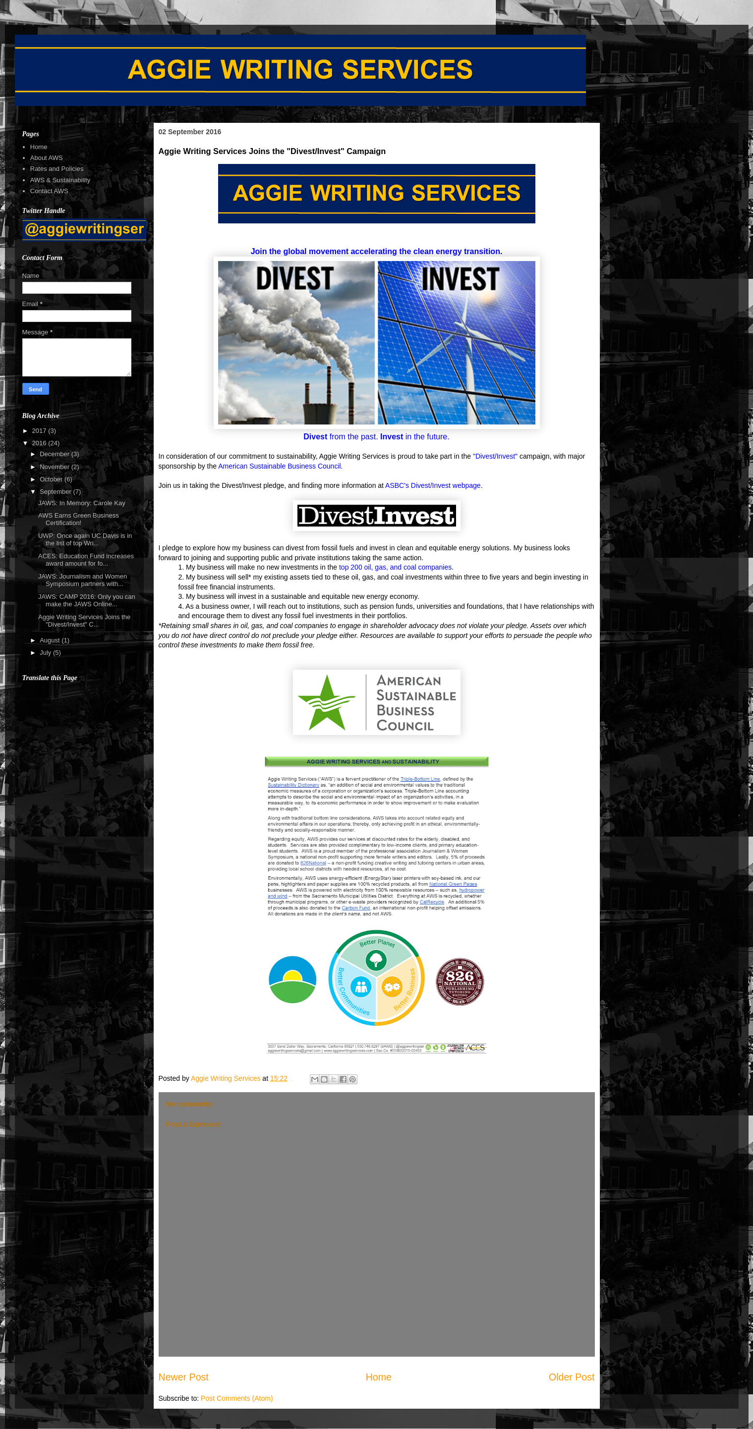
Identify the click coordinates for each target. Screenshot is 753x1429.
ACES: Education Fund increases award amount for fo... (86, 560)
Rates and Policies (57, 168)
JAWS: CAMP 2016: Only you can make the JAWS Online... (86, 600)
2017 (40, 430)
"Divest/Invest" (495, 456)
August (50, 640)
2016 (40, 443)
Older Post (572, 1377)
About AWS (46, 157)
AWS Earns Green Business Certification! (78, 519)
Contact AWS (49, 191)
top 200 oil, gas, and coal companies (395, 567)
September (56, 491)
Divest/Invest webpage (446, 485)
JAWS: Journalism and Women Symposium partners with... (82, 580)
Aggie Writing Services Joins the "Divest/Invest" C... (84, 621)
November (55, 467)
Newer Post (184, 1377)
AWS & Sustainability (60, 180)
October (52, 479)
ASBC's (398, 485)
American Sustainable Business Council (279, 466)
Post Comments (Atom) (237, 1398)
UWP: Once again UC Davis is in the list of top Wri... (85, 539)
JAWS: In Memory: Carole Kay (81, 503)
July (46, 652)
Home (379, 1377)
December (55, 454)
